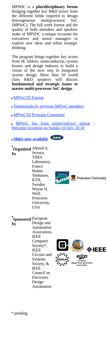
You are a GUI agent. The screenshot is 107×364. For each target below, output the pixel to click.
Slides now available (30, 139)
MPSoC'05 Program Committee (39, 115)
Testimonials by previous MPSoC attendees (48, 106)
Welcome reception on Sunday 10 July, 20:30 (48, 128)
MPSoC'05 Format (28, 97)
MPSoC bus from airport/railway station (53, 123)
